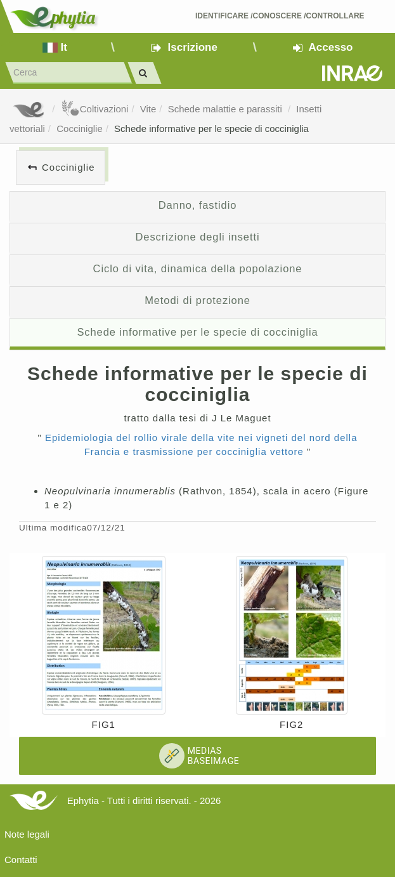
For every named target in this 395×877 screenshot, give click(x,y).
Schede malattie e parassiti (226, 108)
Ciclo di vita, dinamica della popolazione (197, 268)
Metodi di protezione (197, 300)
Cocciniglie (79, 128)
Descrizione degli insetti (197, 236)
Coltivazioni (95, 108)
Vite (148, 108)
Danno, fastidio (198, 205)
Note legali (26, 834)
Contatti (20, 859)
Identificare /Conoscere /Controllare (280, 15)
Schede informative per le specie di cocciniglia (211, 128)
